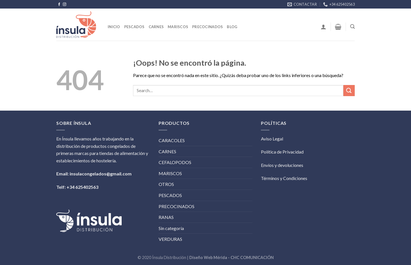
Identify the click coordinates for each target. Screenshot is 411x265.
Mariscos (178, 26)
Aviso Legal (272, 138)
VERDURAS (170, 239)
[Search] (352, 26)
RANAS (166, 217)
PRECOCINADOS (176, 206)
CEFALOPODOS (175, 162)
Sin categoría (171, 228)
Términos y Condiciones (284, 178)
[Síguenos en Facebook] (59, 5)
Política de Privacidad (282, 151)
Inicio (114, 26)
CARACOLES (172, 140)
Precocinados (207, 26)
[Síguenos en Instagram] (64, 5)
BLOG (232, 26)
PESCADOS (170, 195)
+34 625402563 (82, 187)
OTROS (166, 184)
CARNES (167, 151)
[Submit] (349, 90)
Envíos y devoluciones (282, 165)
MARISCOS (170, 173)
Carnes (156, 26)
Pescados (134, 26)
